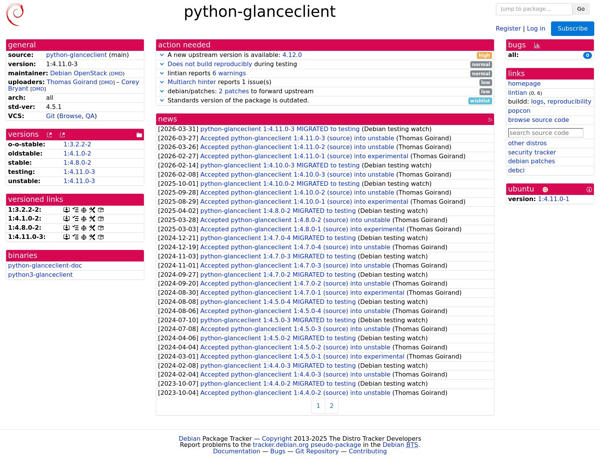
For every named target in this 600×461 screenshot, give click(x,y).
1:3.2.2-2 (77, 144)
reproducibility (570, 101)
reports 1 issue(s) (325, 82)
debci (516, 170)
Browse (70, 116)
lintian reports (325, 73)
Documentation (236, 451)
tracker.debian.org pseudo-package (307, 444)
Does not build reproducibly (210, 64)
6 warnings (229, 73)
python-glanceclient (76, 54)
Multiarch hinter (192, 82)
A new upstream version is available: (325, 55)
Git (50, 116)
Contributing (368, 451)
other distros (527, 143)
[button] (162, 54)
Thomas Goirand (72, 82)
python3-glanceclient (40, 274)
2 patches (234, 91)
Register (508, 28)
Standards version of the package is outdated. (325, 100)
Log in (536, 28)
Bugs (277, 451)
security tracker (532, 152)
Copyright (277, 438)
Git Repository (317, 451)
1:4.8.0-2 (77, 162)
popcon (519, 110)
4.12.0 (292, 54)
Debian (190, 438)
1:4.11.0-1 (553, 199)
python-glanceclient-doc (45, 265)
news (167, 119)
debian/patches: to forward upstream (325, 91)
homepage (524, 83)
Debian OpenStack (78, 73)
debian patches (531, 161)
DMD (117, 73)
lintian (517, 92)
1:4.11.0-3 (79, 171)
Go (581, 9)
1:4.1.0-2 (77, 153)
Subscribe (573, 28)
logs (537, 101)
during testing (325, 64)
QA (90, 116)
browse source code (538, 119)
